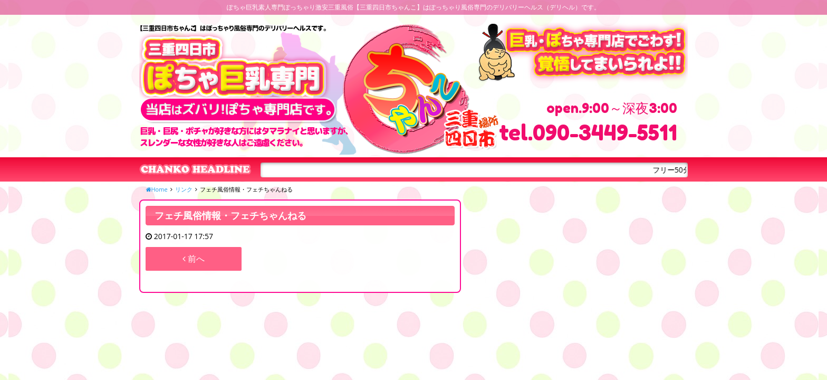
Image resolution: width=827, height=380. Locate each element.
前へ (193, 258)
